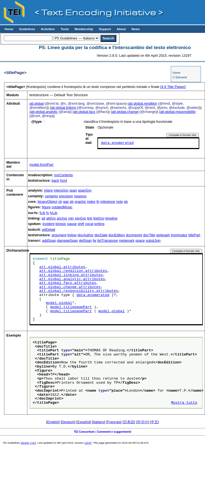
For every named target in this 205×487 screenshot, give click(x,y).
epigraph (163, 235)
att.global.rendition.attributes (73, 271)
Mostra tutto (184, 402)
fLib (42, 213)
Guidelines (27, 29)
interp (48, 190)
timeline (111, 218)
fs (47, 213)
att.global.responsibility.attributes (78, 291)
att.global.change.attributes (70, 287)
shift (81, 224)
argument (59, 235)
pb (126, 202)
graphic (80, 202)
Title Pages (173, 87)
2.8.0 (33, 442)
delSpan (85, 240)
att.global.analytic (44, 112)
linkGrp (99, 218)
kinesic (61, 224)
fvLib (53, 213)
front (63, 180)
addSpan (49, 240)
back (55, 180)
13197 (88, 442)
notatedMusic (62, 207)
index (91, 202)
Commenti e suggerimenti (114, 431)
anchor (62, 218)
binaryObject (47, 202)
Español (83, 422)
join (71, 218)
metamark (126, 240)
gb (72, 202)
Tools (64, 29)
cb (60, 202)
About (121, 29)
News (136, 29)
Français (114, 422)
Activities (48, 29)
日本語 (128, 422)
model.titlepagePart (71, 307)
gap (66, 202)
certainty (51, 196)
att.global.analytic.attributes (72, 279)
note (119, 202)
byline (71, 235)
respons (80, 196)
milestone (107, 202)
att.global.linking (63, 108)
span (73, 190)
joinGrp (80, 218)
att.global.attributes (62, 267)
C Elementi (179, 77)
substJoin (153, 240)
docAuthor (85, 235)
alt (43, 218)
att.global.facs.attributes (67, 283)
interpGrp (61, 190)
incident (48, 224)
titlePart (194, 235)
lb (97, 202)
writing (99, 224)
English (53, 422)
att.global (37, 103)
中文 (154, 422)
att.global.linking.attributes (71, 275)
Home (8, 29)
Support (105, 29)
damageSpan (67, 240)
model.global (59, 303)
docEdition (116, 235)
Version (25, 442)
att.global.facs (84, 112)
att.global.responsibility (177, 112)
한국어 (142, 422)
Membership (83, 29)
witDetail (48, 229)
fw (94, 240)
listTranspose (107, 240)
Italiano (98, 422)
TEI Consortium (84, 431)
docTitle (149, 235)
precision (66, 196)
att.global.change (125, 112)
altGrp (51, 218)
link (89, 218)
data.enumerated (117, 143)
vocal (89, 224)
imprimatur (179, 235)
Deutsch (68, 422)
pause (72, 224)
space (140, 240)
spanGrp (84, 190)
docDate (101, 235)
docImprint (134, 235)
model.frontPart (42, 165)
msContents (63, 175)
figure (46, 207)
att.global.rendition (143, 103)
